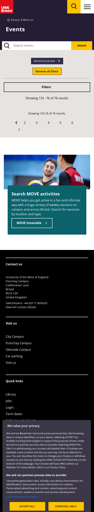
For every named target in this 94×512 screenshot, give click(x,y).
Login (10, 407)
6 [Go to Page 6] (72, 123)
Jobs (9, 401)
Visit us (11, 363)
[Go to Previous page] (16, 123)
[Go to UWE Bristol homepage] (8, 20)
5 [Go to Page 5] (60, 123)
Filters (46, 87)
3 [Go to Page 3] (37, 123)
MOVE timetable (29, 223)
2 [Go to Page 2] (25, 123)
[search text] (36, 45)
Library (11, 394)
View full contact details (21, 307)
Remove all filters (47, 71)
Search (81, 45)
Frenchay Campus (19, 343)
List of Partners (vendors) (22, 504)
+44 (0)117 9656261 (35, 303)
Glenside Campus (18, 349)
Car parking (14, 356)
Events (16, 20)
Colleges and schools (21, 420)
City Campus (15, 336)
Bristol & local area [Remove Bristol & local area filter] (45, 61)
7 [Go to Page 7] (19, 130)
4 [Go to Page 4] (48, 123)
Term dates (14, 414)
